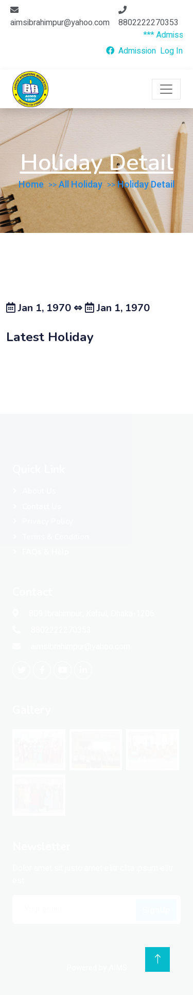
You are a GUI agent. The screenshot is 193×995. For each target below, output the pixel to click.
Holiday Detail (145, 185)
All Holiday (80, 185)
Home (31, 185)
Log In (171, 51)
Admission (137, 51)
